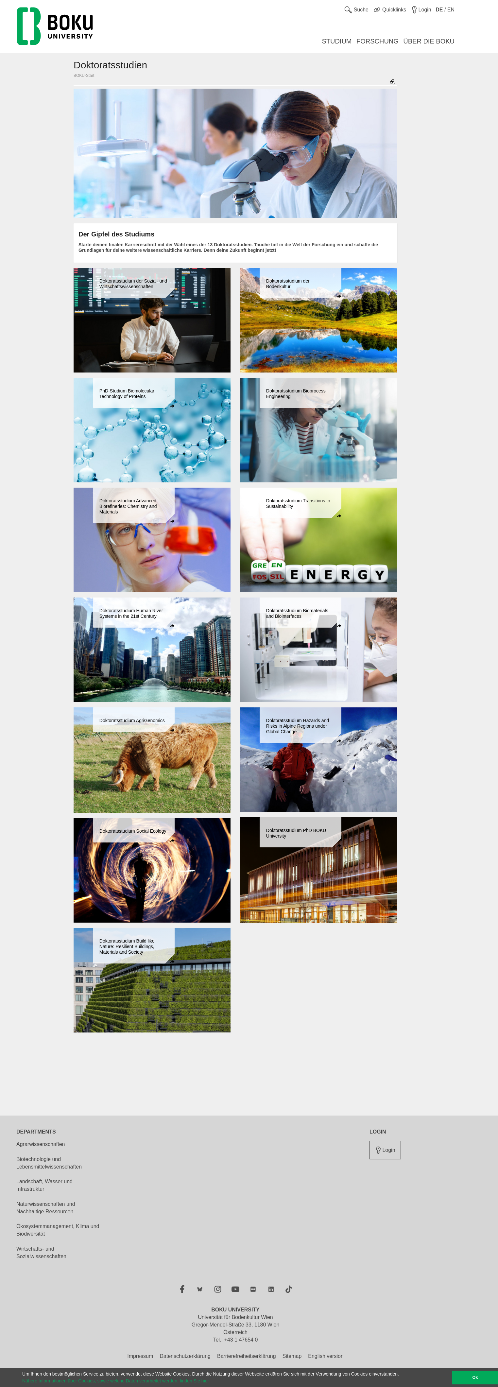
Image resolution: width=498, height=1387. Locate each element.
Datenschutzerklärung (185, 1356)
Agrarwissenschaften (40, 1144)
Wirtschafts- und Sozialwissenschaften (41, 1252)
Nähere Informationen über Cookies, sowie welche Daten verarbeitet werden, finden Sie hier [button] (115, 1380)
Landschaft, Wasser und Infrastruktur (44, 1185)
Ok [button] (475, 1377)
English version (326, 1356)
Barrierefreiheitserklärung (246, 1356)
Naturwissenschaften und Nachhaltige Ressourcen (45, 1207)
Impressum (140, 1356)
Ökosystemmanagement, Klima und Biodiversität (57, 1230)
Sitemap (292, 1356)
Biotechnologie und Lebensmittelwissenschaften (49, 1163)
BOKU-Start (84, 75)
